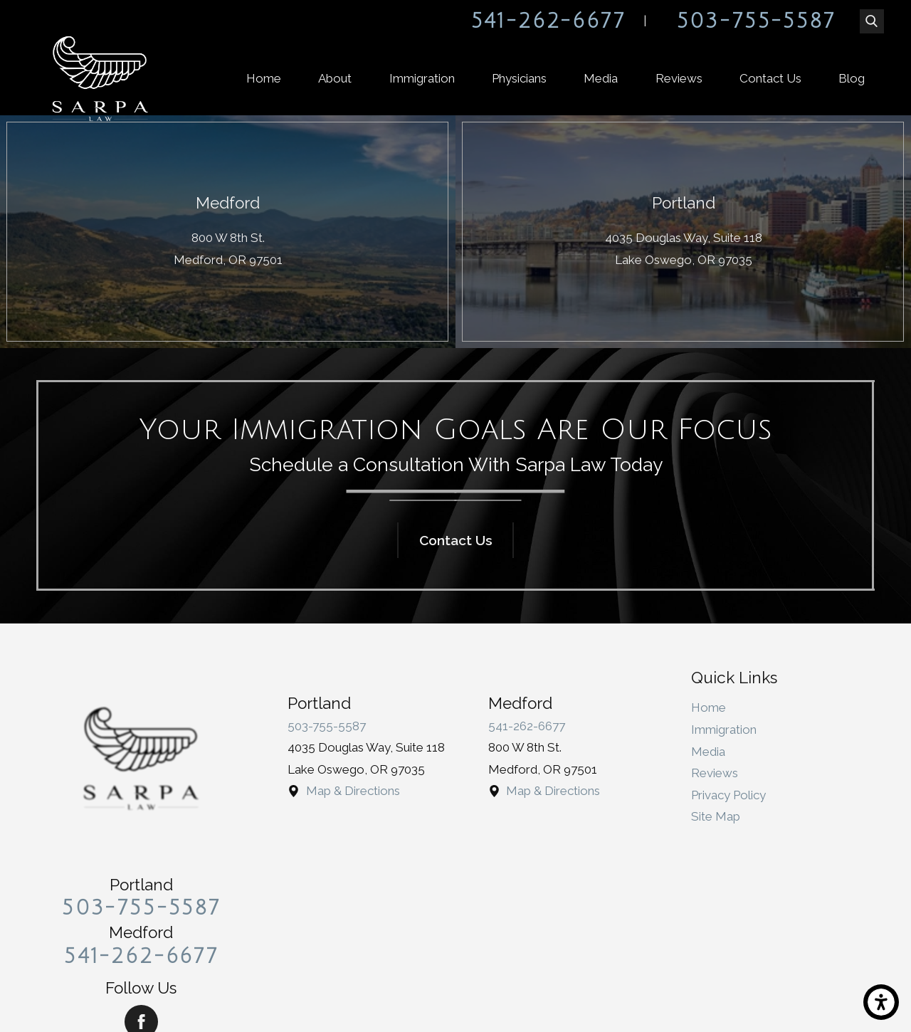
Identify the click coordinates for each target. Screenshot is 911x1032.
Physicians (519, 78)
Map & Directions (353, 791)
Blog (851, 78)
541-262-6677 (548, 21)
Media (601, 78)
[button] (881, 1002)
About (335, 78)
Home (263, 78)
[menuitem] (264, 79)
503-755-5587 (756, 21)
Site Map (715, 816)
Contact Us (770, 78)
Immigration (422, 78)
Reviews (678, 78)
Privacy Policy (728, 795)
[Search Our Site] (872, 21)
